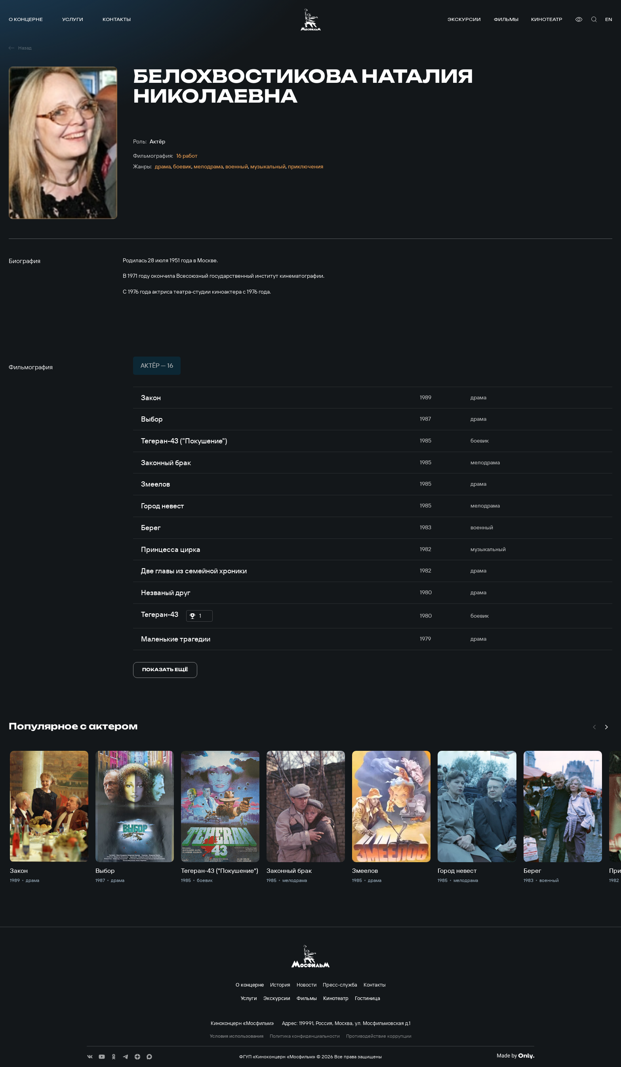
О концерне (26, 19)
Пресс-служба (340, 984)
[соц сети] (90, 1057)
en (608, 19)
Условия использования (236, 1036)
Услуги (72, 19)
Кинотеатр (546, 19)
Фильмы (506, 19)
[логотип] (311, 19)
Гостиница (367, 998)
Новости (306, 984)
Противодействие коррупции (378, 1036)
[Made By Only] (515, 1056)
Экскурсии (464, 19)
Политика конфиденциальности (305, 1036)
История (280, 984)
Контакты (117, 19)
